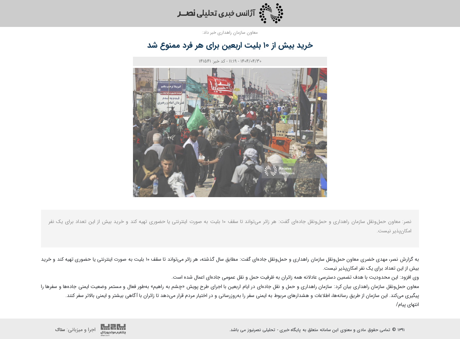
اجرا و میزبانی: (92, 330)
